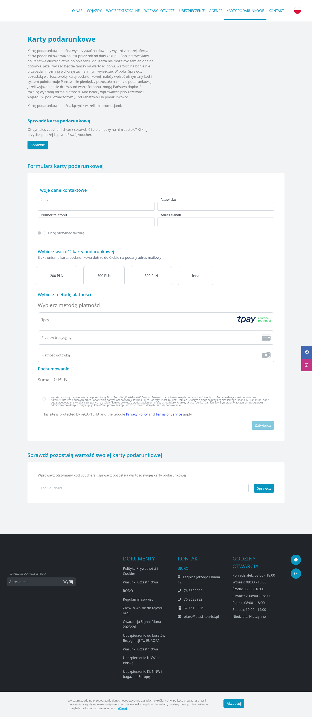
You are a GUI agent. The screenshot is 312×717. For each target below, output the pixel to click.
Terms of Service (169, 414)
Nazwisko (168, 199)
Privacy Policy (137, 414)
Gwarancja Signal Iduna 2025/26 (142, 624)
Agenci (215, 10)
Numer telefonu (54, 215)
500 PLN (151, 275)
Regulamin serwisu (138, 599)
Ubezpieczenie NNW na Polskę (142, 660)
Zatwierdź (263, 425)
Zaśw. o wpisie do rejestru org (144, 610)
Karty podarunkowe (245, 10)
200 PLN (56, 275)
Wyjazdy (94, 10)
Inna (195, 275)
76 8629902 (193, 590)
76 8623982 (193, 599)
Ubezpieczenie (192, 10)
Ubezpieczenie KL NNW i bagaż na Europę (142, 674)
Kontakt (276, 10)
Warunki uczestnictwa (140, 581)
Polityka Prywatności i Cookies (140, 570)
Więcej (122, 708)
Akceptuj (234, 704)
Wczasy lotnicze (159, 10)
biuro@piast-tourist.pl (201, 616)
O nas (77, 10)
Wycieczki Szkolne (123, 10)
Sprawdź (38, 145)
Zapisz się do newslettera (28, 573)
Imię (45, 199)
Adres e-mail (171, 215)
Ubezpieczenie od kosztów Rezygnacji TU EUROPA (144, 637)
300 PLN (104, 275)
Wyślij (68, 581)
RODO (128, 590)
